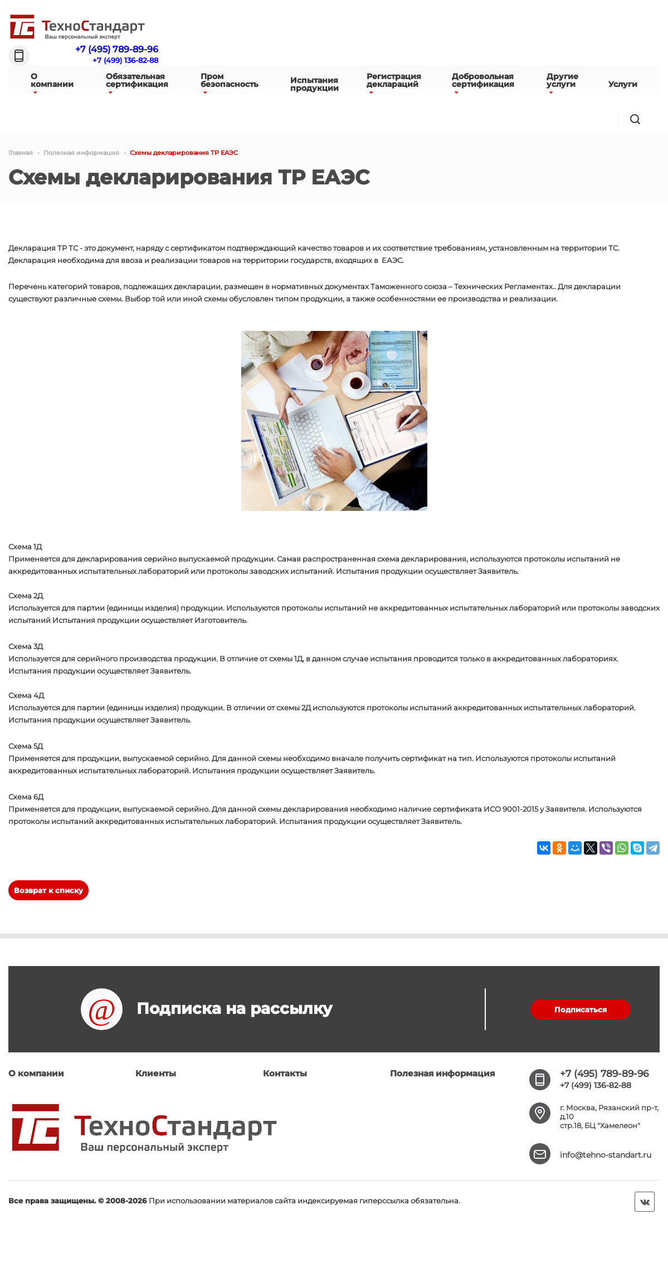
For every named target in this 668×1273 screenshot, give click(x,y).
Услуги (622, 84)
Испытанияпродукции (314, 84)
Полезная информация (442, 1073)
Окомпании (52, 83)
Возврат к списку (48, 890)
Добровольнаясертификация (483, 83)
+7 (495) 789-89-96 (116, 49)
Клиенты (155, 1073)
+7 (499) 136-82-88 (125, 60)
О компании (36, 1073)
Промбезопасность (229, 83)
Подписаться (580, 1009)
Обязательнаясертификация (137, 83)
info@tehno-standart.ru (605, 1155)
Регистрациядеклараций (394, 83)
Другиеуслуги (562, 83)
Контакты (285, 1073)
